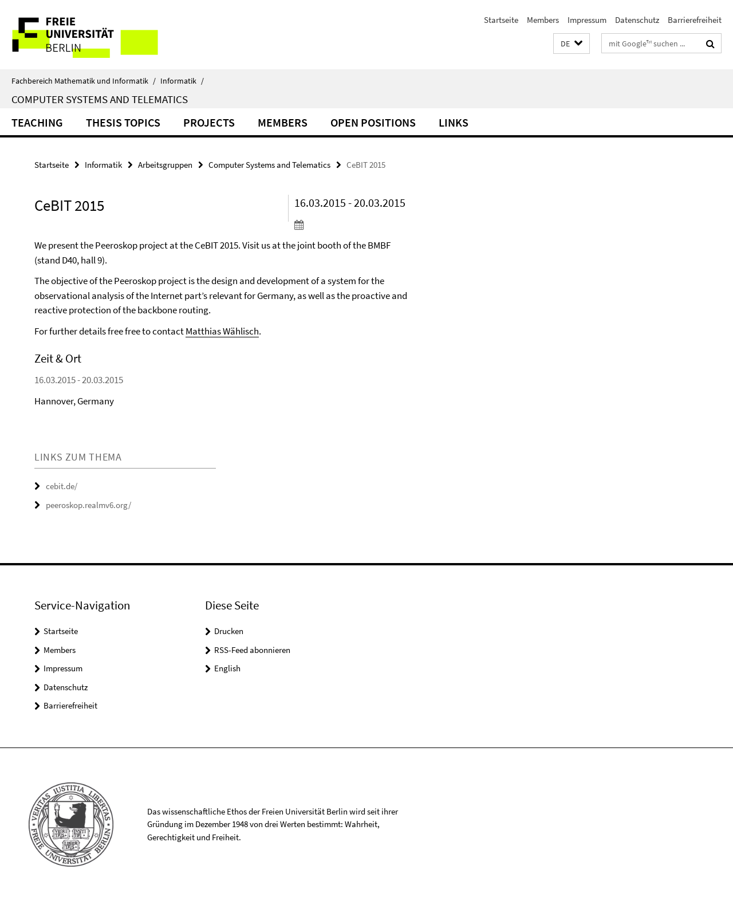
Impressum (587, 19)
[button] (571, 43)
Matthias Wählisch (222, 331)
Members (543, 19)
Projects (209, 122)
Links (453, 122)
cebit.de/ (61, 486)
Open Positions (373, 122)
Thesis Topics (123, 122)
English (227, 668)
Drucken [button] (228, 630)
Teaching (37, 122)
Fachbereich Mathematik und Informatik (83, 81)
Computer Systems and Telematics (99, 99)
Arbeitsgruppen (165, 164)
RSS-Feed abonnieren (252, 649)
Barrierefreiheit (695, 19)
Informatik (182, 81)
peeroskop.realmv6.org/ (88, 504)
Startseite (501, 19)
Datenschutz (637, 19)
